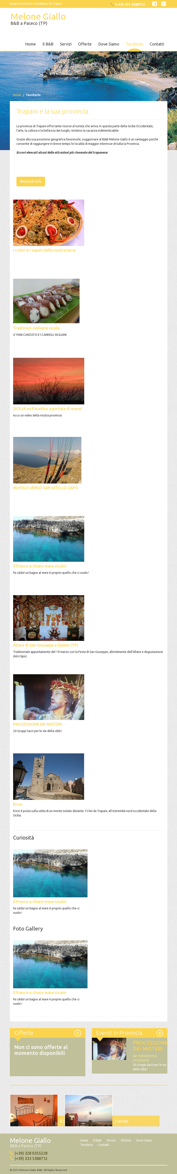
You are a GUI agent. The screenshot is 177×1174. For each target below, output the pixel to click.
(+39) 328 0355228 (31, 1153)
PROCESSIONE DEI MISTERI (150, 1045)
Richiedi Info (31, 181)
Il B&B (47, 44)
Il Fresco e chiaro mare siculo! (40, 901)
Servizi (66, 44)
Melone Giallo (37, 18)
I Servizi (121, 1120)
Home (30, 44)
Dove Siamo (108, 44)
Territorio (134, 44)
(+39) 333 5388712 (31, 1158)
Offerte (85, 44)
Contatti (157, 44)
